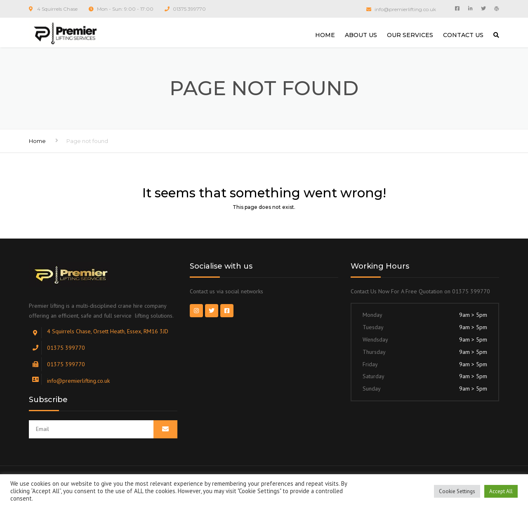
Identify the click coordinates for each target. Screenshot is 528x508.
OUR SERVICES (410, 35)
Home (37, 141)
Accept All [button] (501, 491)
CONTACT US (463, 35)
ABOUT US (361, 35)
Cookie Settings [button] (457, 491)
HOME (325, 35)
